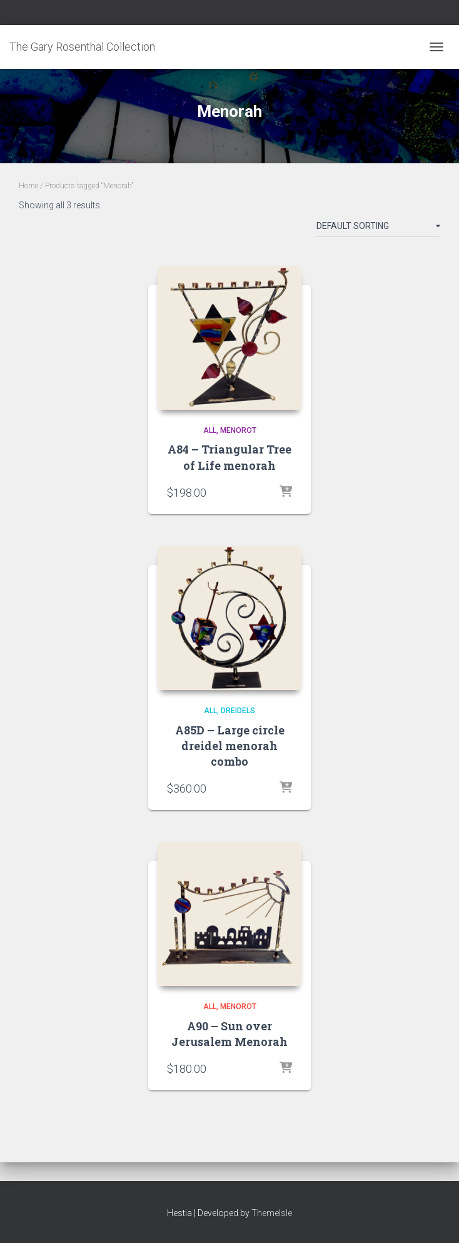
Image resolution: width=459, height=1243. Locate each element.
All (209, 430)
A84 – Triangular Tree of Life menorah (229, 457)
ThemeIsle (271, 1213)
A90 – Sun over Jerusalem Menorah (229, 1033)
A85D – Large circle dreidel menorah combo (230, 746)
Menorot (238, 430)
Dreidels (238, 710)
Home (28, 185)
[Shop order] (378, 228)
